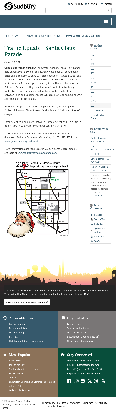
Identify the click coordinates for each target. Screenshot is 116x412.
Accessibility (77, 3)
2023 (93, 68)
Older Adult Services (19, 390)
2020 (93, 82)
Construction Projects (78, 332)
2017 (93, 96)
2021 (93, 78)
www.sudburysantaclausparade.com (37, 152)
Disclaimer (88, 402)
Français (108, 3)
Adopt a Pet (15, 385)
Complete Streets (76, 323)
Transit (12, 377)
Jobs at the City (16, 364)
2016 (93, 101)
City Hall (18, 35)
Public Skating (16, 332)
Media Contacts (98, 110)
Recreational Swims (19, 328)
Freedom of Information (68, 402)
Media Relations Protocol (98, 116)
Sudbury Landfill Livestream (23, 369)
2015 (59, 35)
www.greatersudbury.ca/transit (21, 141)
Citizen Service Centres (90, 373)
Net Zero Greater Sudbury (80, 340)
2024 (93, 64)
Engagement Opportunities (83, 336)
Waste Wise (15, 360)
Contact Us (93, 3)
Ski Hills (13, 336)
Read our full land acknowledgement (25, 302)
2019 (93, 87)
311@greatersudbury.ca (86, 364)
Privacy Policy (48, 402)
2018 (93, 91)
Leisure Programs (18, 323)
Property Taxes (16, 373)
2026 (93, 54)
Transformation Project (78, 328)
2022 (93, 73)
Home (7, 35)
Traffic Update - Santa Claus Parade (84, 35)
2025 (93, 59)
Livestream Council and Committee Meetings (32, 381)
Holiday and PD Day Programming (26, 340)
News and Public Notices (40, 35)
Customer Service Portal (87, 360)
